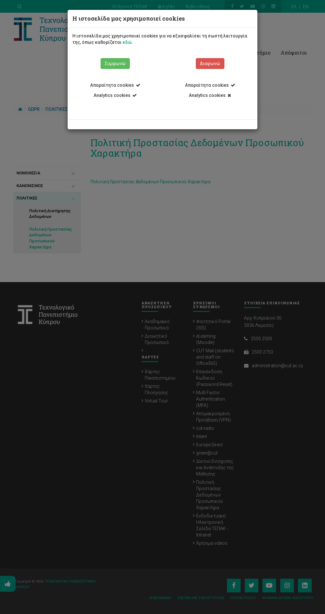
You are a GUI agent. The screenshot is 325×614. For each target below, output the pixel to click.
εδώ (127, 42)
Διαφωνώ (210, 63)
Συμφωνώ (115, 63)
